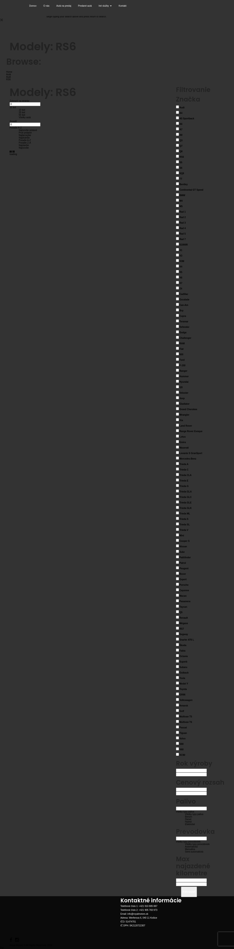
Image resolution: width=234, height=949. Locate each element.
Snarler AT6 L (186, 640)
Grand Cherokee (188, 409)
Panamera (184, 601)
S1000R (183, 244)
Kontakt (122, 6)
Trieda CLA (185, 475)
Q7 (180, 146)
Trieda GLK (185, 508)
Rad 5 (182, 234)
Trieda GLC (185, 497)
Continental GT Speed (191, 190)
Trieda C (183, 469)
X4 (180, 266)
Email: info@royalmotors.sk (134, 914)
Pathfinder (185, 557)
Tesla (182, 678)
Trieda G (184, 486)
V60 (181, 749)
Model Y (183, 683)
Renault (183, 618)
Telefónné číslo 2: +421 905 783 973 (138, 910)
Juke (182, 552)
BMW (182, 195)
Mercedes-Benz (187, 458)
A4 (180, 113)
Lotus (182, 437)
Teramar (183, 321)
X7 (180, 283)
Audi (181, 107)
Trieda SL (184, 524)
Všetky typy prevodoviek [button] (188, 841)
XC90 (182, 755)
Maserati (184, 447)
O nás (46, 6)
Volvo (182, 738)
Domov (33, 6)
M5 (181, 206)
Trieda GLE (185, 502)
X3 (180, 255)
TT (180, 179)
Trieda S (183, 519)
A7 (180, 129)
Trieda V (183, 530)
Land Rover (185, 426)
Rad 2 (182, 217)
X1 (180, 250)
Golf (181, 711)
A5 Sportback (186, 118)
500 (181, 354)
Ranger (183, 371)
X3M (181, 261)
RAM (182, 343)
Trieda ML (184, 513)
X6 (180, 277)
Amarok (183, 705)
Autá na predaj (63, 6)
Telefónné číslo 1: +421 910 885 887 (138, 906)
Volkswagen (185, 700)
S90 (181, 744)
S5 (180, 162)
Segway (183, 634)
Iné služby (105, 6)
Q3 (180, 140)
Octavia (183, 656)
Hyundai (183, 382)
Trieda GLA (185, 491)
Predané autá (85, 6)
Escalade (184, 299)
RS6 (181, 157)
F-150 (182, 365)
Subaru (183, 667)
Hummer (184, 376)
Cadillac (183, 294)
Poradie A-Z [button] (16, 127)
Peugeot (183, 568)
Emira (182, 442)
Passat (183, 727)
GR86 (182, 694)
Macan (182, 596)
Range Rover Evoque (190, 431)
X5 (180, 272)
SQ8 (181, 173)
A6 (180, 124)
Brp (181, 310)
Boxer (182, 574)
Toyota (183, 689)
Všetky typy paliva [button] (185, 811)
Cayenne (184, 590)
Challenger (185, 338)
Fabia (182, 651)
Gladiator (184, 404)
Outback (184, 672)
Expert (182, 579)
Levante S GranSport (190, 453)
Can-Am (183, 305)
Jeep (182, 398)
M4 (181, 201)
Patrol (182, 563)
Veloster (183, 393)
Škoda (182, 645)
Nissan (183, 546)
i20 (181, 387)
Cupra (182, 316)
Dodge (182, 332)
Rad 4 (182, 228)
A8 (180, 135)
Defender (184, 327)
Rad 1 (182, 212)
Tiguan (183, 733)
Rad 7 (182, 239)
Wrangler (184, 415)
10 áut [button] (13, 107)
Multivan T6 (185, 722)
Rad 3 (182, 223)
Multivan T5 (185, 716)
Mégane (183, 623)
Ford (181, 360)
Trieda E (183, 480)
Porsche (183, 585)
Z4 (180, 288)
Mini (181, 535)
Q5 (180, 612)
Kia (181, 420)
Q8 (180, 151)
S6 (180, 168)
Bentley (183, 184)
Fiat (181, 349)
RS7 (181, 629)
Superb (183, 661)
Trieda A (183, 464)
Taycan (183, 607)
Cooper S (184, 541)
